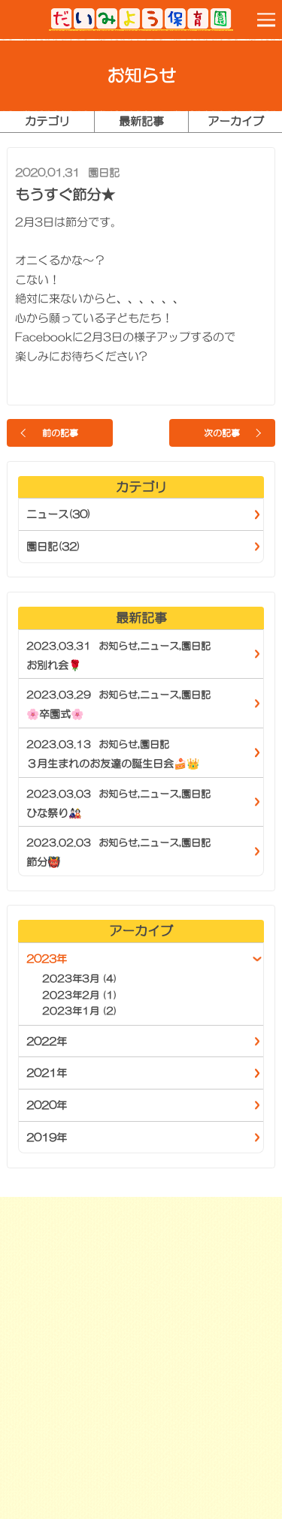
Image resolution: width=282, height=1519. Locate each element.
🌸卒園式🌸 (54, 714)
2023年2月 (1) (79, 995)
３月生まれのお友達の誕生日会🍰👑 (112, 763)
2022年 (46, 1041)
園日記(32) (53, 546)
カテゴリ (47, 121)
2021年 (46, 1073)
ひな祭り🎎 (53, 813)
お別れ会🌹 (53, 665)
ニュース (159, 646)
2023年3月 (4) (79, 979)
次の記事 (222, 433)
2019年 (46, 1137)
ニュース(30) (58, 514)
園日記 (104, 172)
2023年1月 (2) (79, 1011)
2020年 (46, 1105)
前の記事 (60, 433)
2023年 (46, 959)
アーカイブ (236, 121)
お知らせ (118, 646)
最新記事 (141, 121)
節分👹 (43, 862)
